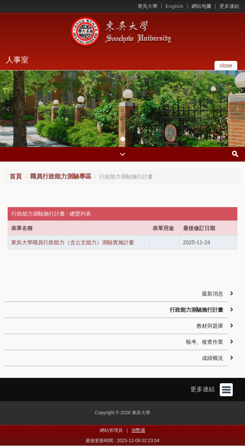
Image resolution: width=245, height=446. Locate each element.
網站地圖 (201, 6)
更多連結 (229, 6)
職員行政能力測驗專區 (60, 176)
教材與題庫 (209, 326)
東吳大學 (147, 6)
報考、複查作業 (204, 342)
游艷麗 (138, 430)
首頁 (16, 176)
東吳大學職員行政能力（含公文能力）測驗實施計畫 (72, 242)
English (174, 6)
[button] (7, 108)
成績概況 (212, 358)
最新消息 (212, 294)
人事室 (17, 60)
